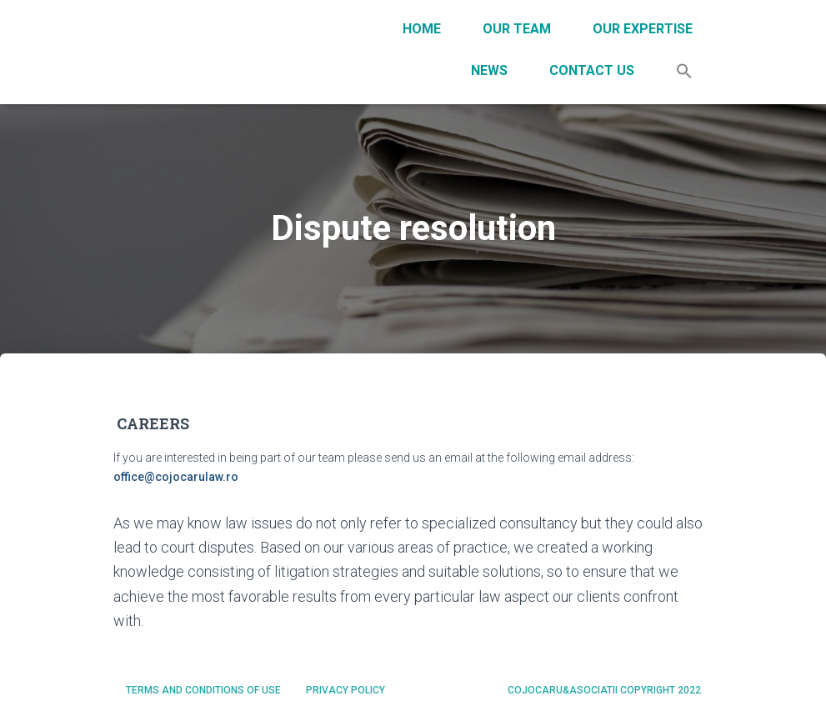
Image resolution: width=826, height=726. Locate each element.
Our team (517, 29)
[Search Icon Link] (684, 73)
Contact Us (591, 70)
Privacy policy (345, 690)
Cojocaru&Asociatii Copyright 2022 (604, 690)
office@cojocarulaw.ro (175, 476)
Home (422, 29)
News (489, 70)
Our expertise (643, 29)
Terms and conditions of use (203, 690)
